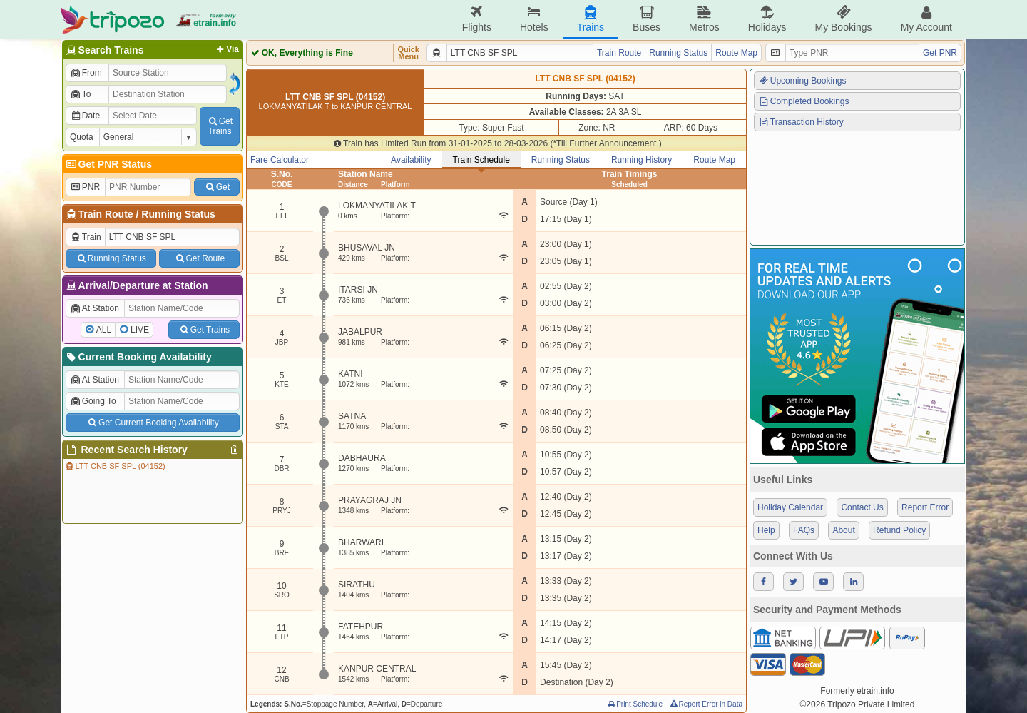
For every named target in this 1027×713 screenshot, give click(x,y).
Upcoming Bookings (802, 81)
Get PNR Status (108, 164)
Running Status (178, 214)
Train (85, 237)
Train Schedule (481, 160)
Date (85, 116)
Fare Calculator (279, 160)
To (80, 94)
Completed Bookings (803, 101)
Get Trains (204, 330)
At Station (94, 308)
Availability (411, 160)
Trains (590, 19)
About (843, 530)
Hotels (534, 19)
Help (766, 530)
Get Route (199, 258)
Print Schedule (634, 704)
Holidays (767, 19)
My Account (926, 19)
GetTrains (220, 126)
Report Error (925, 507)
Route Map (736, 53)
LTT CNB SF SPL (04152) (114, 466)
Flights (476, 19)
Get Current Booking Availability (152, 423)
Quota (81, 137)
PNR (85, 187)
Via (226, 49)
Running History (641, 160)
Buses (646, 19)
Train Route (105, 214)
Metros (704, 19)
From (86, 73)
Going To (93, 401)
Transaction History (801, 122)
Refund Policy (899, 530)
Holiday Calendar (790, 507)
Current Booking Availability (138, 357)
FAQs (803, 530)
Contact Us (862, 507)
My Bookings (843, 19)
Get (217, 187)
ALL (103, 330)
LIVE (140, 330)
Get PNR (940, 53)
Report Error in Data (705, 704)
